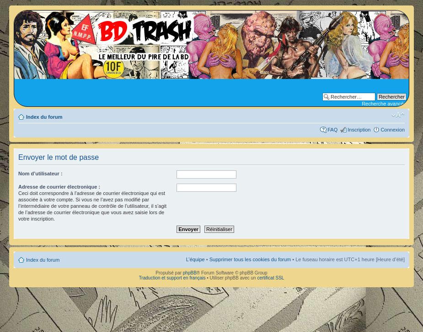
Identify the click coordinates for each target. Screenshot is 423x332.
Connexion (392, 129)
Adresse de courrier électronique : (59, 187)
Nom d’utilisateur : (40, 173)
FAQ (332, 129)
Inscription (359, 129)
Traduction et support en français (172, 277)
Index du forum (44, 117)
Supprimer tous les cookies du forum (250, 259)
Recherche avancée (384, 103)
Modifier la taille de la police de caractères (398, 115)
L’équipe (195, 259)
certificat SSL (270, 277)
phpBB (190, 272)
